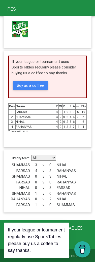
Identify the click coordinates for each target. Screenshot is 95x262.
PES (11, 9)
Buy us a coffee (30, 85)
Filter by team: (20, 158)
